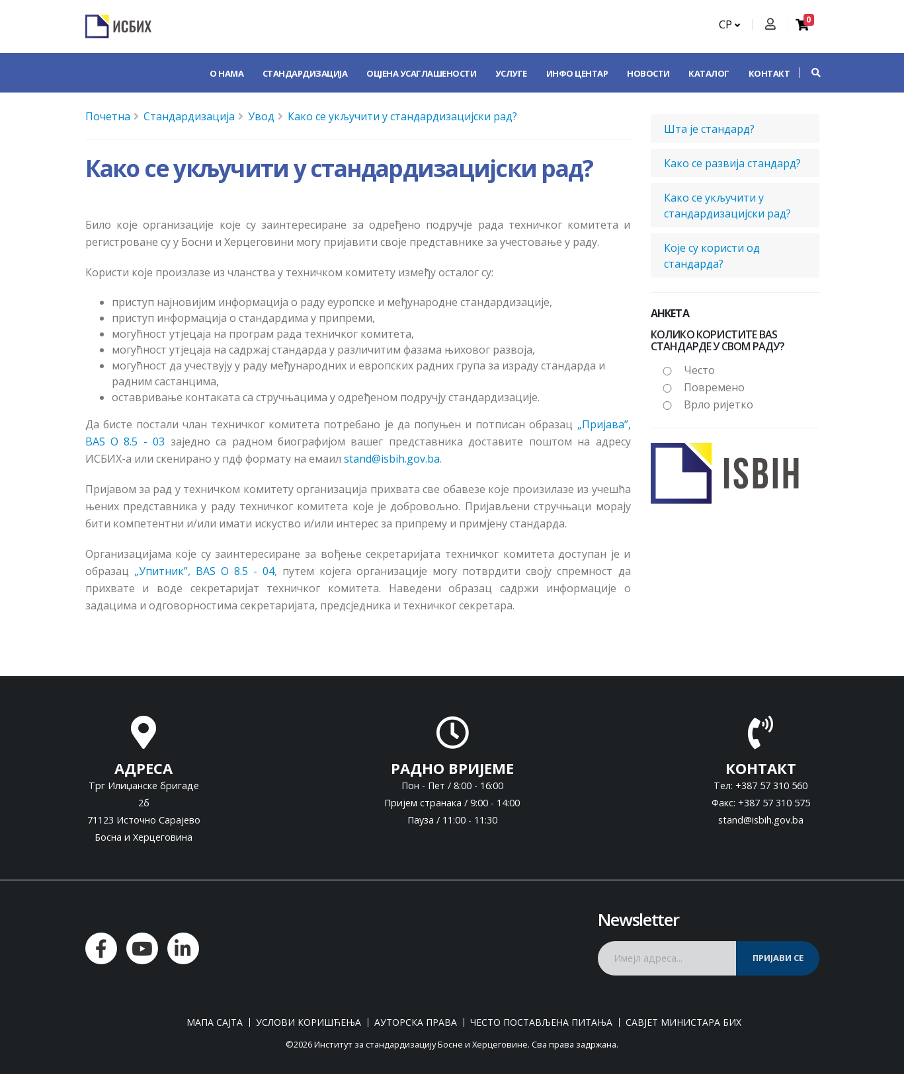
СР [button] (729, 24)
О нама (226, 73)
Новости (648, 73)
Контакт (769, 73)
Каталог (708, 73)
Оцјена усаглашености (421, 73)
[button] (809, 72)
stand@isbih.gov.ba (392, 458)
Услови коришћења (308, 1022)
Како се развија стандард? (732, 163)
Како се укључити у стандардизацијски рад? (402, 116)
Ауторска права (415, 1022)
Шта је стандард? (709, 129)
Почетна (107, 116)
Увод (261, 116)
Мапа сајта (214, 1022)
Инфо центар (577, 73)
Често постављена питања (541, 1022)
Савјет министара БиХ (683, 1022)
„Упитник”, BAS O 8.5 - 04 (204, 571)
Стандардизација (305, 73)
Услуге (511, 73)
